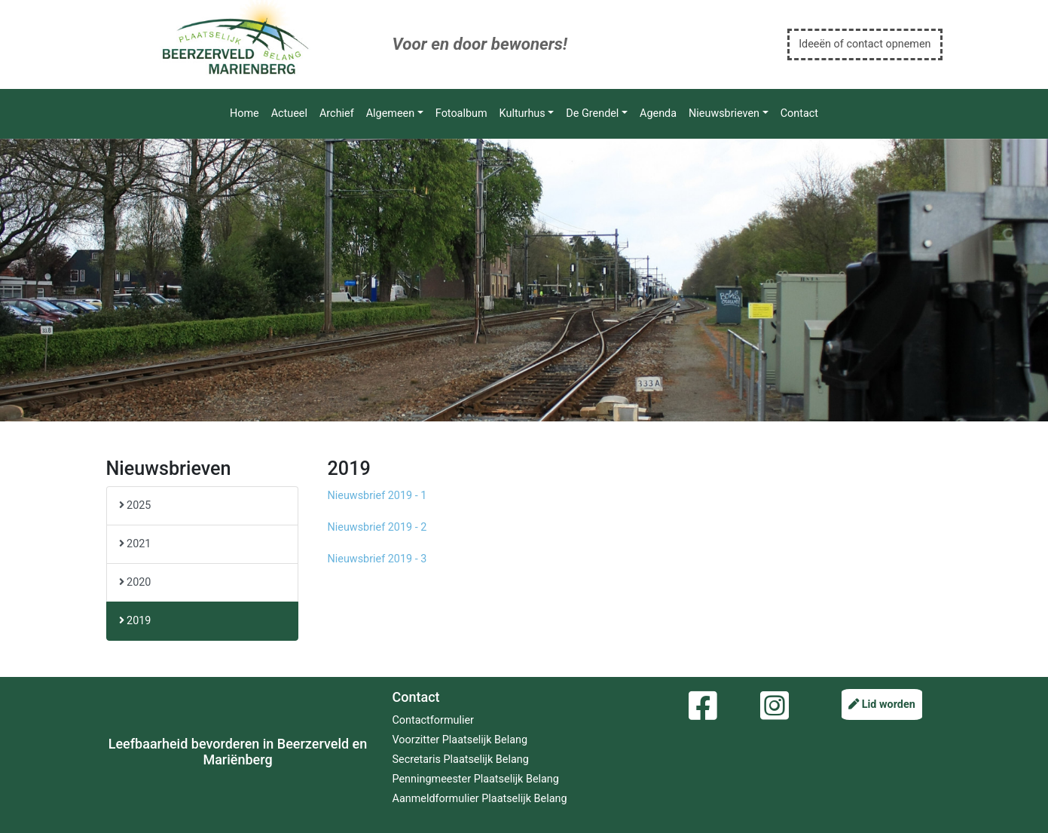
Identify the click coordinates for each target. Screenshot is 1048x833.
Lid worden (881, 704)
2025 (135, 505)
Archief (336, 113)
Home (244, 113)
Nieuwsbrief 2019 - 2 (377, 527)
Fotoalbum (461, 113)
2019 (135, 620)
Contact (799, 113)
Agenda (658, 113)
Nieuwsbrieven (724, 113)
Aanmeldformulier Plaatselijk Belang (480, 798)
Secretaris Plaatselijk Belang (461, 759)
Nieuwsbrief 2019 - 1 (377, 495)
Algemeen (390, 113)
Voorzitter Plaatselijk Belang (460, 739)
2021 (135, 543)
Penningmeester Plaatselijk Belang (476, 779)
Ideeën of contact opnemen (864, 44)
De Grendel (592, 113)
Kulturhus (522, 113)
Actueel (289, 113)
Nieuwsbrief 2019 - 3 (377, 559)
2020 (135, 582)
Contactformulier (433, 720)
